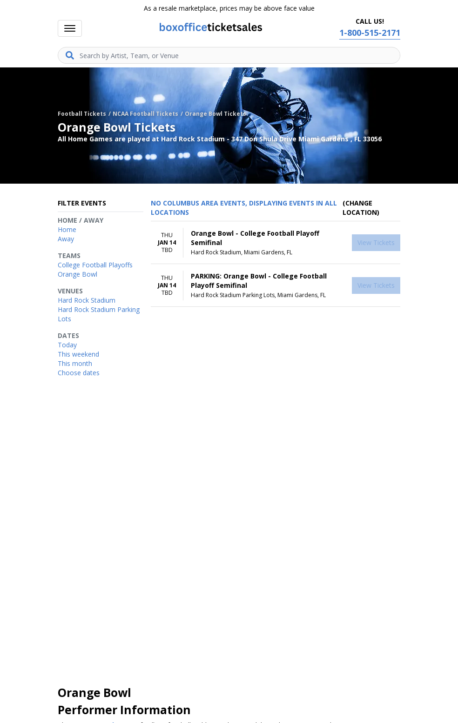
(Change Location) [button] (361, 208)
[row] (275, 242)
